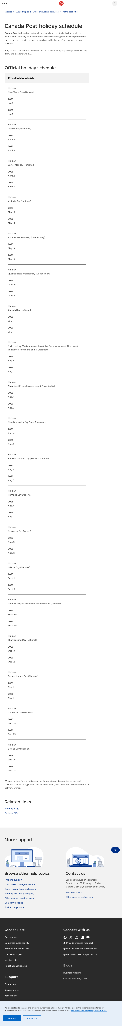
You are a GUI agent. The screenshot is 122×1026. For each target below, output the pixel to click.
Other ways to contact (80, 897)
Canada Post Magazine (75, 978)
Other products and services (46, 12)
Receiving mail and (21, 889)
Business (14, 907)
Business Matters (72, 972)
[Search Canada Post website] (114, 3)
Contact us (10, 984)
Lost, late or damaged (20, 884)
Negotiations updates (16, 965)
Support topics (22, 12)
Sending (12, 808)
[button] (115, 850)
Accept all (12, 1018)
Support (8, 12)
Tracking (14, 880)
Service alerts (11, 990)
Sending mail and (20, 893)
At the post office (71, 12)
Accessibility (11, 995)
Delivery (12, 813)
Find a (74, 892)
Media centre (11, 960)
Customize (32, 1018)
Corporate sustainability (17, 943)
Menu (5, 3)
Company (15, 903)
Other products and (20, 898)
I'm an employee (13, 954)
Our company (11, 937)
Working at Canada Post (17, 948)
